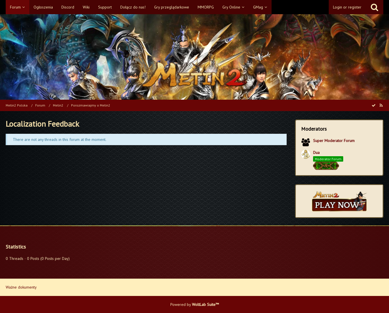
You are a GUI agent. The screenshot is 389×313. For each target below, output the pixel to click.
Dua (316, 152)
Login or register (347, 7)
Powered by (194, 304)
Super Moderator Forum (334, 140)
